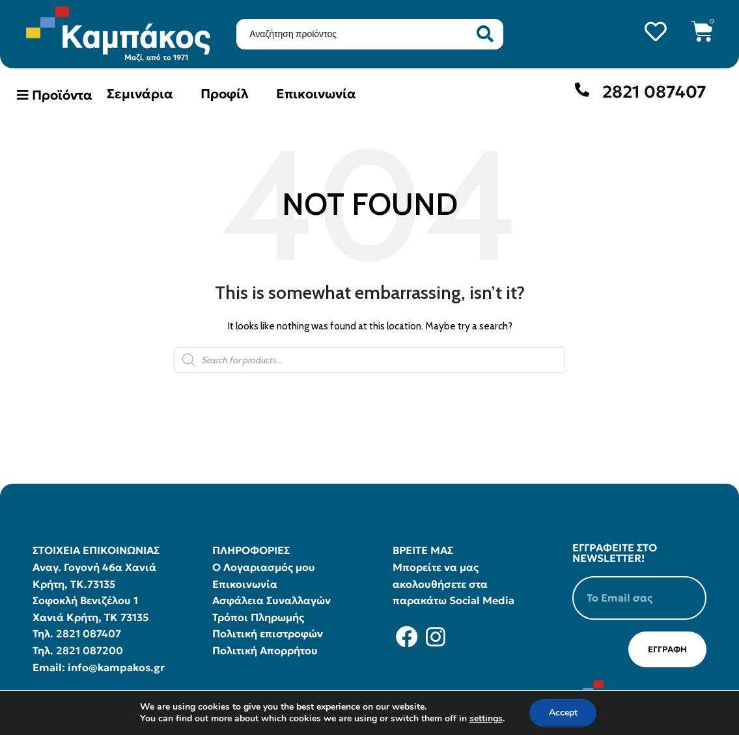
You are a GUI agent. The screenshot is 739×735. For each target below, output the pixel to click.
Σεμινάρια (140, 93)
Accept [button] (563, 712)
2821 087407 (654, 91)
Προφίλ (225, 93)
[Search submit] (485, 34)
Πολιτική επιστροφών (267, 633)
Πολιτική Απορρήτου (265, 650)
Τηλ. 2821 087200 (78, 650)
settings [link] (485, 718)
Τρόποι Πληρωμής (258, 617)
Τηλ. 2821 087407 (77, 633)
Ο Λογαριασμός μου (263, 567)
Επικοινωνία (316, 93)
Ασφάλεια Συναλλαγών (271, 600)
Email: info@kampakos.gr (99, 667)
